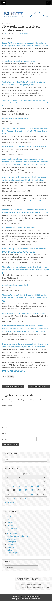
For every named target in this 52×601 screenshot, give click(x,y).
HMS (9, 520)
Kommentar (7, 406)
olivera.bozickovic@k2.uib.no (35, 201)
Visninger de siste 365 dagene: (31, 587)
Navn (4, 428)
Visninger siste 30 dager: (29, 584)
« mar (7, 502)
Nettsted (5, 439)
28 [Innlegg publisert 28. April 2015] (14, 499)
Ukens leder (11, 539)
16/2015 (10, 376)
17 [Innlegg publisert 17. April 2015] (32, 490)
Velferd (9, 550)
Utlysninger (11, 547)
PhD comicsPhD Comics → (39, 387)
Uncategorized (12, 542)
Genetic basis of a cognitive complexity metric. (19, 61)
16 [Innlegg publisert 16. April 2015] (26, 490)
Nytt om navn (12, 528)
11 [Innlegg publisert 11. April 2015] (38, 486)
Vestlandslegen (12, 553)
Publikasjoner (7, 23)
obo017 (6, 33)
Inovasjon (10, 522)
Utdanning (10, 544)
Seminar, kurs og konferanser (17, 536)
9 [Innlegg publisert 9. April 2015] (26, 486)
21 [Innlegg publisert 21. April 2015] (14, 494)
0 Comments (24, 33)
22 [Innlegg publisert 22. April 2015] (20, 494)
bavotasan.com (35, 599)
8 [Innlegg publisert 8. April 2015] (19, 486)
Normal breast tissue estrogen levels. (15, 118)
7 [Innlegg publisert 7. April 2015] (13, 486)
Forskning (10, 517)
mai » (12, 502)
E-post (5, 433)
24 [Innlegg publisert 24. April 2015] (32, 494)
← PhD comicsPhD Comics (13, 387)
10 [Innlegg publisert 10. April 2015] (32, 486)
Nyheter (10, 525)
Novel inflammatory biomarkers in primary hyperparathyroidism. (25, 146)
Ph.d (8, 531)
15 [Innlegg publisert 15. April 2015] (20, 490)
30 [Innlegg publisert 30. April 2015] (26, 499)
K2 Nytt (25, 596)
